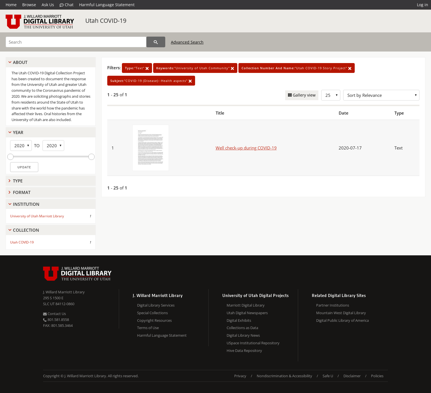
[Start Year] (21, 145)
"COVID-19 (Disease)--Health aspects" (151, 81)
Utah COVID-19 (105, 20)
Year (18, 132)
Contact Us (54, 313)
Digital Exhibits (239, 320)
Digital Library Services (156, 305)
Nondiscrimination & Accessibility (284, 375)
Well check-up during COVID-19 (246, 148)
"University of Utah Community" (195, 68)
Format (21, 192)
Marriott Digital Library (246, 305)
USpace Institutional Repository (253, 342)
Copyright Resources (154, 320)
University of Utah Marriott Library (37, 216)
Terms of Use (148, 327)
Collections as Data (242, 327)
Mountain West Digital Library (341, 312)
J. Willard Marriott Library (64, 291)
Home (11, 4)
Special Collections (152, 312)
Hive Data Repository (244, 350)
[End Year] (53, 145)
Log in (422, 4)
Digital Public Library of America (342, 320)
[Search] (76, 42)
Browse (29, 4)
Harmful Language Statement (107, 4)
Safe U (328, 375)
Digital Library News (243, 335)
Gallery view (304, 95)
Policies (377, 375)
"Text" (137, 68)
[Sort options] (381, 95)
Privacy (240, 375)
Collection (26, 230)
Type (18, 181)
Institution (26, 204)
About (20, 62)
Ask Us (48, 4)
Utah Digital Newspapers (247, 312)
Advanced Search (187, 42)
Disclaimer (352, 375)
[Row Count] (330, 95)
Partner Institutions (332, 305)
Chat (66, 5)
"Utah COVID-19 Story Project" (297, 68)
